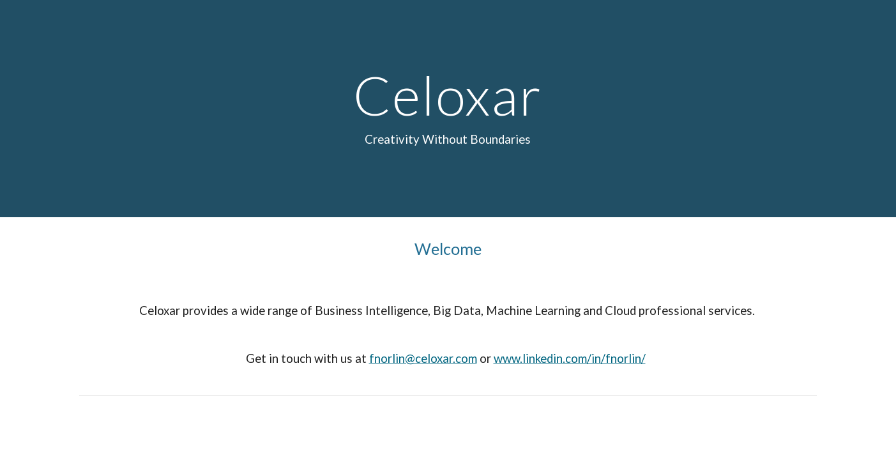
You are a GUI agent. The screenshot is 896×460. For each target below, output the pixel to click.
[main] (448, 109)
